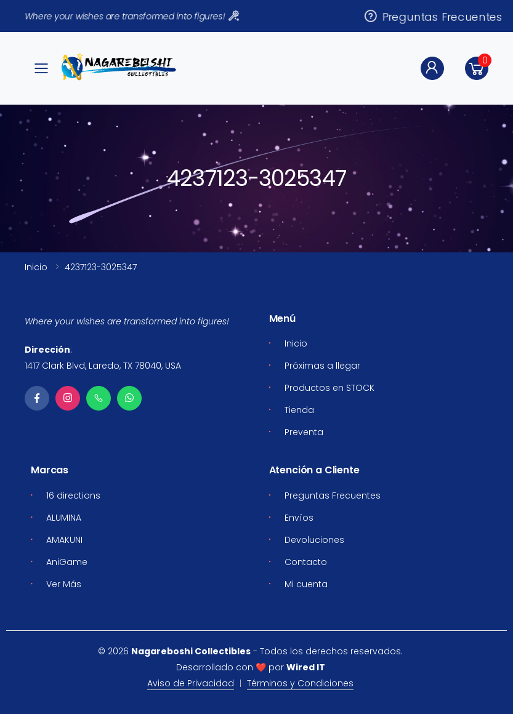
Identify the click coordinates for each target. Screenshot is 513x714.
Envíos (299, 517)
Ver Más (63, 584)
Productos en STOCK (329, 388)
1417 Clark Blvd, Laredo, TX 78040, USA (103, 365)
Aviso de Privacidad (190, 683)
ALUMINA (63, 517)
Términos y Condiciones (300, 683)
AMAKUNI (64, 540)
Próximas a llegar (322, 365)
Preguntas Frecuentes (432, 16)
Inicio (36, 267)
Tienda (299, 410)
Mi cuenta (306, 584)
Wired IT (305, 667)
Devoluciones (314, 540)
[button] (476, 68)
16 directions (73, 495)
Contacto (306, 562)
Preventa (304, 432)
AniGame (66, 562)
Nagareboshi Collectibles (191, 651)
